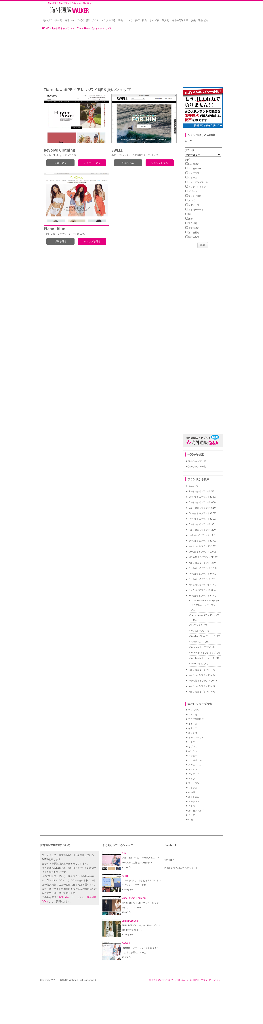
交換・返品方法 (199, 20)
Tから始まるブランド (63, 28)
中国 (190, 819)
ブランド (189, 150)
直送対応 (192, 223)
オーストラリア (196, 737)
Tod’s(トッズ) (197, 630)
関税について (125, 20)
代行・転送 (141, 20)
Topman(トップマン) (200, 647)
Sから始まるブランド (199, 590)
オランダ (192, 732)
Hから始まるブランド (199, 529)
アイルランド (194, 710)
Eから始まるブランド (199, 513)
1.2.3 (191, 485)
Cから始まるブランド (199, 502)
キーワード (191, 141)
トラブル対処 (108, 20)
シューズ (192, 177)
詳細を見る (60, 162)
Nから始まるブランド (199, 562)
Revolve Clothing (59, 150)
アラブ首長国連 (196, 719)
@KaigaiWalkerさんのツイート (182, 868)
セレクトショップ (197, 186)
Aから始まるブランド (199, 491)
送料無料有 (193, 232)
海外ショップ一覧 (74, 20)
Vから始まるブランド (199, 675)
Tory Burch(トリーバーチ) (202, 658)
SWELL (117, 150)
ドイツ (191, 778)
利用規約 (194, 980)
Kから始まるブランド (199, 546)
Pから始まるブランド (199, 573)
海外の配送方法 (180, 20)
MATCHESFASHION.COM (134, 898)
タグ (187, 159)
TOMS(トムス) (197, 641)
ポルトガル (193, 796)
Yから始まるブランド (199, 686)
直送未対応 (193, 228)
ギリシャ (192, 751)
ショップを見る (92, 162)
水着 (190, 218)
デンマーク (193, 774)
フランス (192, 787)
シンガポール (194, 760)
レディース (193, 205)
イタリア (192, 728)
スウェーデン (194, 764)
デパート (192, 191)
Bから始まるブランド (199, 496)
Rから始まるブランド (199, 584)
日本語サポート (196, 209)
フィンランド (194, 783)
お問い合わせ (181, 980)
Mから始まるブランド (199, 557)
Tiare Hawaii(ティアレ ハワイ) (94, 28)
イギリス (192, 723)
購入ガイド (92, 20)
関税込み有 (193, 237)
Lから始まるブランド (199, 551)
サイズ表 (154, 20)
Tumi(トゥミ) (196, 663)
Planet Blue (54, 229)
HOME (45, 28)
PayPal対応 (193, 164)
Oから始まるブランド (199, 568)
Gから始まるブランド (199, 524)
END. (124, 853)
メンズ (191, 200)
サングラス (193, 173)
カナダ (191, 742)
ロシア (191, 815)
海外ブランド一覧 (52, 20)
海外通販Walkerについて (161, 980)
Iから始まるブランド (199, 535)
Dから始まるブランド (199, 507)
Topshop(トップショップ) (203, 652)
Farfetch (126, 943)
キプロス (192, 746)
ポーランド (193, 801)
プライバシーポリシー (212, 980)
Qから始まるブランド (199, 579)
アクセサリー (194, 168)
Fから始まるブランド (199, 518)
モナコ (191, 806)
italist (125, 875)
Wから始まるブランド (199, 680)
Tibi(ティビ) (196, 625)
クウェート (193, 755)
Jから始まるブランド (199, 540)
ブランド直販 (194, 196)
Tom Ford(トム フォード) (202, 636)
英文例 (165, 20)
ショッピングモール (198, 182)
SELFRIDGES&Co (130, 920)
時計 (190, 214)
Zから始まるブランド (199, 691)
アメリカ (192, 714)
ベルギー (192, 792)
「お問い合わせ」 (65, 897)
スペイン (192, 769)
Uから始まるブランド (199, 669)
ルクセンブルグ (196, 810)
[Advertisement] (131, 60)
